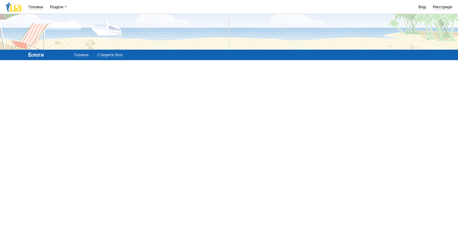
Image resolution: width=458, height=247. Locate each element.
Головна (36, 7)
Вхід (422, 7)
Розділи (56, 7)
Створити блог (110, 55)
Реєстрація (442, 7)
